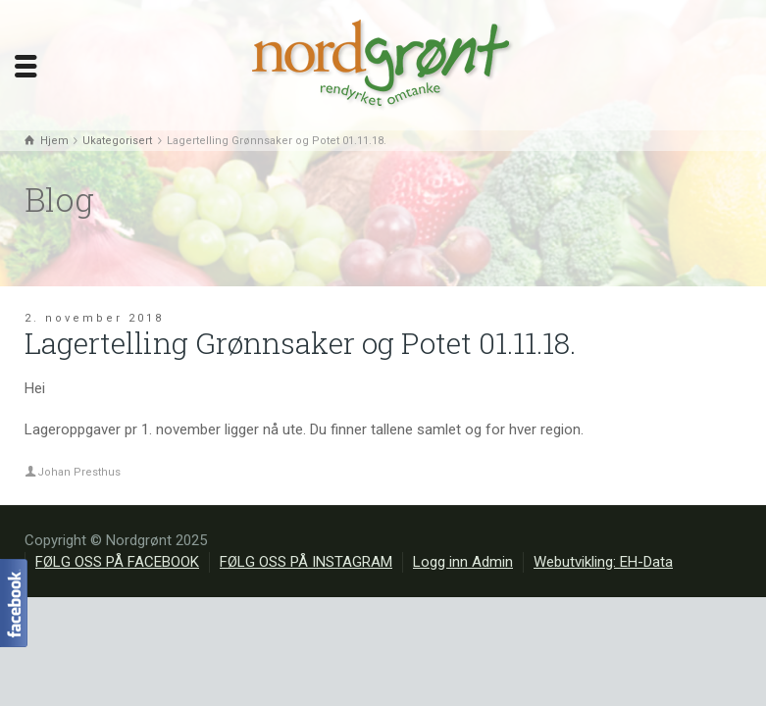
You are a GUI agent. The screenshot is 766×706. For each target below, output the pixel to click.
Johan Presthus (79, 472)
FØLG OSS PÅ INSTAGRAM (306, 562)
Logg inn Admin (463, 562)
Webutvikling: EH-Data (603, 562)
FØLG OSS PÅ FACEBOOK (117, 562)
